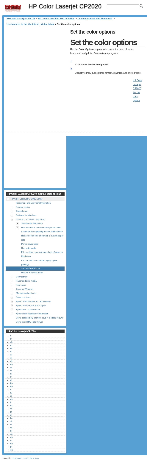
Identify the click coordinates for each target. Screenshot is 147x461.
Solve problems (23, 297)
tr (11, 377)
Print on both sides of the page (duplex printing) (39, 262)
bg (11, 383)
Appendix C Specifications (28, 309)
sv (11, 408)
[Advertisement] (37, 54)
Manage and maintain (26, 293)
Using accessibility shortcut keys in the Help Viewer (39, 318)
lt (10, 389)
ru (11, 393)
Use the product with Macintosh (95, 18)
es (11, 405)
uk (11, 361)
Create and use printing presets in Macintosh (42, 231)
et (11, 440)
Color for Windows (24, 289)
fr (11, 339)
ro (11, 345)
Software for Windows (26, 215)
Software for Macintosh (32, 223)
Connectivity (21, 277)
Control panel (22, 211)
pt (11, 447)
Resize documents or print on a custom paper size (42, 238)
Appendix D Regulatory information (32, 314)
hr (11, 431)
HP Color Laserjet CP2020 (13, 8)
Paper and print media (26, 281)
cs (11, 427)
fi (10, 402)
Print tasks (21, 285)
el (11, 358)
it (10, 336)
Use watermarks (28, 248)
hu (11, 443)
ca (11, 434)
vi (11, 370)
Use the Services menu (32, 273)
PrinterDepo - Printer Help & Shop (25, 458)
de (11, 399)
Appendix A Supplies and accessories (33, 301)
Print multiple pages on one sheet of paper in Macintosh (42, 254)
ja (11, 412)
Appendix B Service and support (31, 305)
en (11, 450)
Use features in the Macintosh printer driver (30, 24)
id (11, 396)
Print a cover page (29, 244)
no (11, 364)
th (11, 351)
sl (11, 424)
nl (11, 415)
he (11, 386)
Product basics (23, 207)
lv (11, 374)
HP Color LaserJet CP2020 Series (56, 18)
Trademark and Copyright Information (33, 203)
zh (11, 342)
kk (11, 348)
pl (11, 380)
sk (11, 421)
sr (11, 367)
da (11, 437)
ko (11, 418)
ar (11, 355)
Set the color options (30, 268)
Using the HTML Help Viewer (29, 322)
